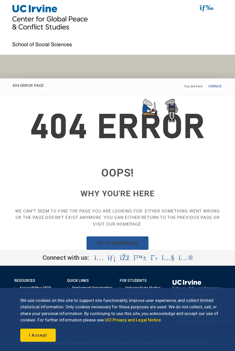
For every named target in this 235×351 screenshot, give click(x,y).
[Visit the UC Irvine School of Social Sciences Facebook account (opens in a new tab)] (124, 257)
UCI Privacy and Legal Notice (133, 319)
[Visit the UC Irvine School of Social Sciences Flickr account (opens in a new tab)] (185, 257)
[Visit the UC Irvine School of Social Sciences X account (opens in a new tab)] (154, 257)
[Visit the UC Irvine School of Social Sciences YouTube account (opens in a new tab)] (168, 257)
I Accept (38, 335)
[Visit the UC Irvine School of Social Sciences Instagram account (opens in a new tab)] (99, 257)
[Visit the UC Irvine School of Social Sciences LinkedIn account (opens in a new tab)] (112, 257)
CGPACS (214, 86)
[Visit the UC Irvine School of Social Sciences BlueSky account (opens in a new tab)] (140, 257)
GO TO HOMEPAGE (117, 243)
